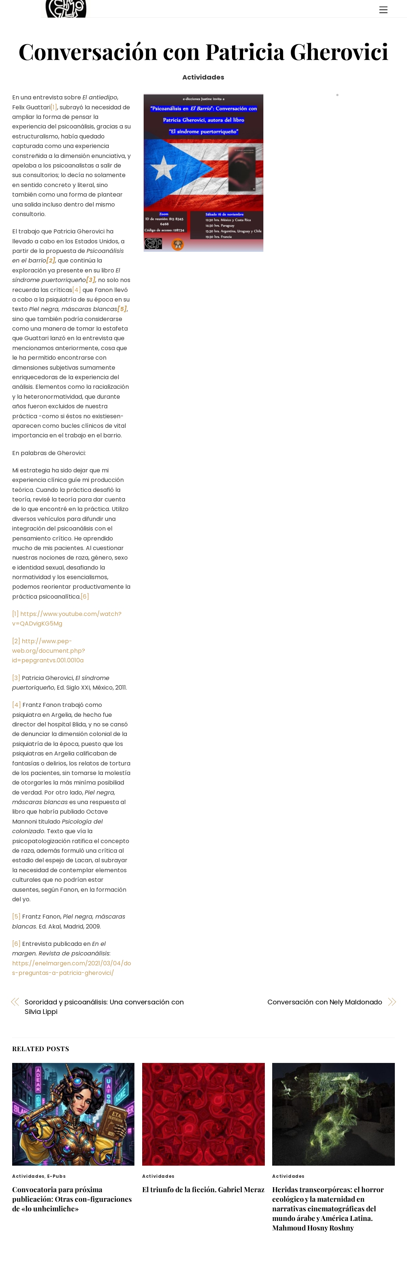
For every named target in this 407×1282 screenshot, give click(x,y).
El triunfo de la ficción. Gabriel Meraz (203, 1189)
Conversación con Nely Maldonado (324, 1002)
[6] (85, 596)
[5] (16, 916)
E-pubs (56, 1176)
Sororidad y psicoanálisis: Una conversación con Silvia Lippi (104, 1006)
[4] (76, 290)
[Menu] (383, 10)
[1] (53, 107)
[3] (16, 678)
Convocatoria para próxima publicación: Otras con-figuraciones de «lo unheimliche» (72, 1198)
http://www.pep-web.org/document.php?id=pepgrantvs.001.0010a (48, 651)
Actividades (203, 77)
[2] (16, 641)
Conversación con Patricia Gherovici (203, 51)
